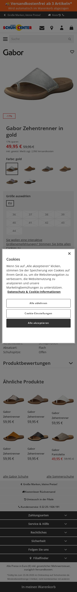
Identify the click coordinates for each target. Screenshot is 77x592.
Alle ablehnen (38, 303)
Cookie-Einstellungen (38, 313)
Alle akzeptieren (38, 323)
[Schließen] (69, 253)
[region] (38, 296)
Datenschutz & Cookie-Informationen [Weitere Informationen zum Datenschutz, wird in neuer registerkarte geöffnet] (34, 292)
